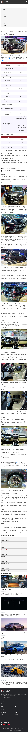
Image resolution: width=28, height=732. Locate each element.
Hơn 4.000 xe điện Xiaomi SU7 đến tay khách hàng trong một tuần (14, 633)
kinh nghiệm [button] (3, 712)
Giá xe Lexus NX (4, 554)
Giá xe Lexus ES (4, 556)
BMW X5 (9, 58)
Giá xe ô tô (8, 5)
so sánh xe (3, 708)
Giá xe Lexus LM (4, 542)
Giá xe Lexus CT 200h (5, 540)
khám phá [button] (15, 712)
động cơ (18, 462)
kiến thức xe (15, 714)
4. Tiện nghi (4, 18)
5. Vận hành (4, 21)
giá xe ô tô (3, 718)
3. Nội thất (4, 16)
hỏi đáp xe (15, 708)
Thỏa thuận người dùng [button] (15, 728)
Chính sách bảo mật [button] (6, 728)
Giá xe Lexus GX (4, 549)
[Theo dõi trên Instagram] (9, 724)
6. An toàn (4, 23)
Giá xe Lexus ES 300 (5, 568)
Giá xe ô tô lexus (14, 5)
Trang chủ (2, 5)
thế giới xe (15, 716)
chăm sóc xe (3, 714)
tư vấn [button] (14, 706)
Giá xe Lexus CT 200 (5, 563)
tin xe (2, 703)
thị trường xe (3, 701)
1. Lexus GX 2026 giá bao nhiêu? (8, 11)
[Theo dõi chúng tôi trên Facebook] (1, 724)
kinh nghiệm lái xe (4, 716)
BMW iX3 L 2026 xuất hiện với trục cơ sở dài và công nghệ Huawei (13, 655)
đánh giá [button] (2, 706)
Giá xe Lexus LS (4, 547)
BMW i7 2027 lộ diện (5, 610)
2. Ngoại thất (4, 14)
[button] (24, 2)
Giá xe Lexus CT (4, 561)
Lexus (2, 311)
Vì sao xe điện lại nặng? (6, 589)
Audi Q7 (2, 60)
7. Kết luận (4, 25)
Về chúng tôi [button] (23, 728)
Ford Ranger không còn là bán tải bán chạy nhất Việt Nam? (13, 678)
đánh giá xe (3, 709)
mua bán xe (15, 709)
